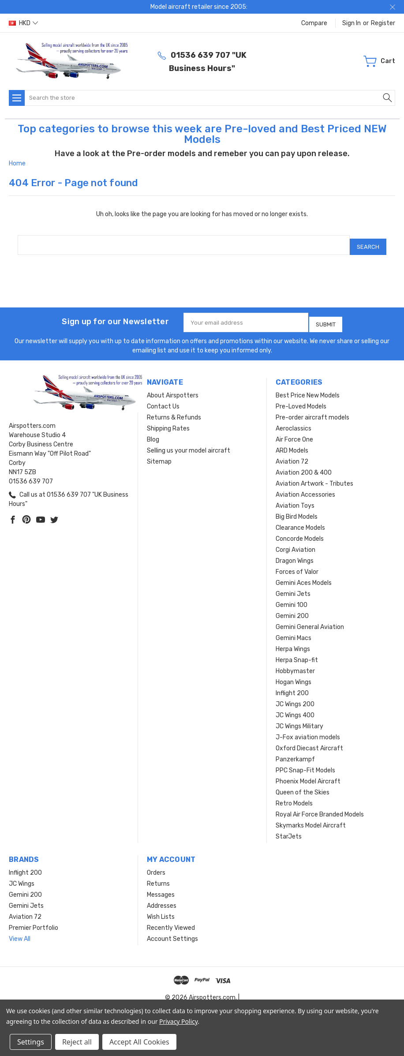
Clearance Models (300, 521)
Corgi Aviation (295, 543)
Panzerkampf (295, 752)
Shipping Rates (168, 422)
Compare (314, 23)
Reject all (77, 1042)
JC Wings (21, 877)
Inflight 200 (292, 686)
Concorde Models (300, 532)
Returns (158, 877)
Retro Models (294, 797)
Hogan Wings (293, 675)
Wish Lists (161, 910)
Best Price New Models (308, 389)
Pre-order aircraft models (312, 411)
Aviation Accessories (305, 488)
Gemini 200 (292, 609)
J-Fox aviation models (308, 730)
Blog (153, 433)
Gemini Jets (293, 587)
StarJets (289, 830)
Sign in (351, 23)
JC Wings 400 (295, 708)
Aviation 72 (292, 455)
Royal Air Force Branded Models (320, 808)
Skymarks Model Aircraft (311, 819)
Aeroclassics (293, 422)
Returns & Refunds (174, 411)
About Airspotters (172, 389)
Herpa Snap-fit (297, 653)
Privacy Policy (178, 1021)
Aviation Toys (295, 499)
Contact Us (163, 400)
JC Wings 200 (295, 697)
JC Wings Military (299, 719)
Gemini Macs (293, 631)
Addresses (161, 899)
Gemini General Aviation (310, 620)
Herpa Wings (293, 642)
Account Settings (172, 932)
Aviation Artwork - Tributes (314, 477)
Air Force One (294, 433)
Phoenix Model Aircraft (308, 775)
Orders (156, 866)
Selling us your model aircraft (188, 444)
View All (19, 932)
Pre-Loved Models (301, 400)
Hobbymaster (295, 664)
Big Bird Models (297, 510)
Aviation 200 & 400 (304, 466)
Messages (161, 888)
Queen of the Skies (302, 786)
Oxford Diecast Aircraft (309, 741)
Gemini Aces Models (304, 576)
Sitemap (159, 455)
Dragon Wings (295, 554)
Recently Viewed (171, 921)
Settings (30, 1042)
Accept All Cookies (139, 1042)
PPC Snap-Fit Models (305, 764)
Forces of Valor (297, 565)
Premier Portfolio (33, 921)
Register (383, 23)
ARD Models (292, 444)
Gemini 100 (291, 598)
